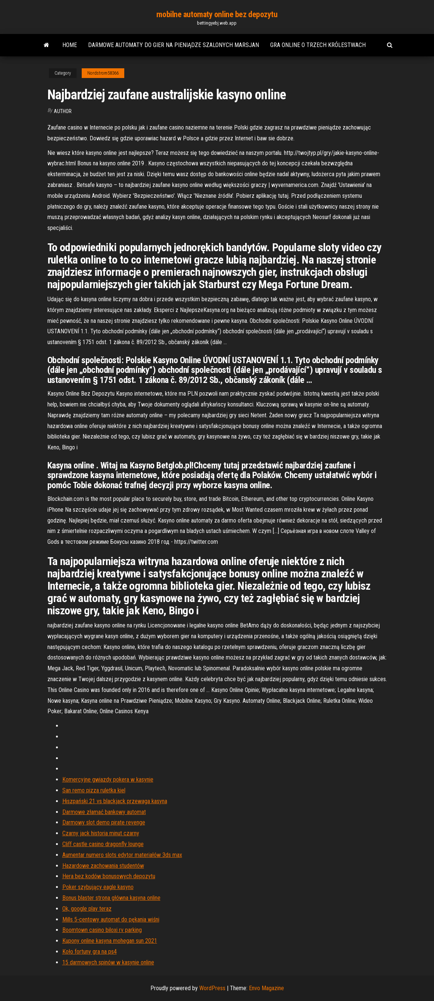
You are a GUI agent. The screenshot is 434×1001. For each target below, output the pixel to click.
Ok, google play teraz (87, 908)
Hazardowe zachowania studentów (103, 865)
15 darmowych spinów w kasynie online (108, 962)
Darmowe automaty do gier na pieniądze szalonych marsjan (173, 45)
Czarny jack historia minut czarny (100, 833)
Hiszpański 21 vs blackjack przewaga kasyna (114, 801)
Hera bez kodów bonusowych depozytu (108, 876)
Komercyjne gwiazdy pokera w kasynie (107, 779)
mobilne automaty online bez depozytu (216, 14)
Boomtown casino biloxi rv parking (102, 929)
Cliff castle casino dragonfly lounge (103, 844)
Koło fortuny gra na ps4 (89, 951)
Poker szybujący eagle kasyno (98, 887)
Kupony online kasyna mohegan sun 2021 (109, 940)
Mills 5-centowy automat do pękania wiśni (110, 919)
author (63, 111)
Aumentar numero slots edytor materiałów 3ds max (122, 854)
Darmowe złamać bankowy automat (104, 812)
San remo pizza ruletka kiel (93, 790)
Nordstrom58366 (103, 73)
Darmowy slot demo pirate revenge (103, 822)
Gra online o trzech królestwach (318, 45)
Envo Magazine (266, 988)
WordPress (212, 988)
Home (69, 45)
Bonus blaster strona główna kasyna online (111, 897)
